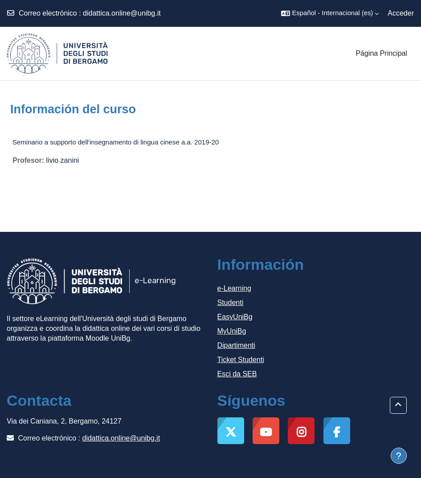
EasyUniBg (235, 317)
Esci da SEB (237, 374)
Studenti (230, 302)
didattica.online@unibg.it (122, 13)
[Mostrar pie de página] (399, 456)
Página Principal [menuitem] (381, 53)
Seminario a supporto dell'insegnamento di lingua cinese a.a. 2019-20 (115, 142)
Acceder (401, 13)
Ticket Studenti (240, 359)
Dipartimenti (236, 345)
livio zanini (62, 160)
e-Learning (234, 288)
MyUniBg (231, 331)
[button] (330, 13)
